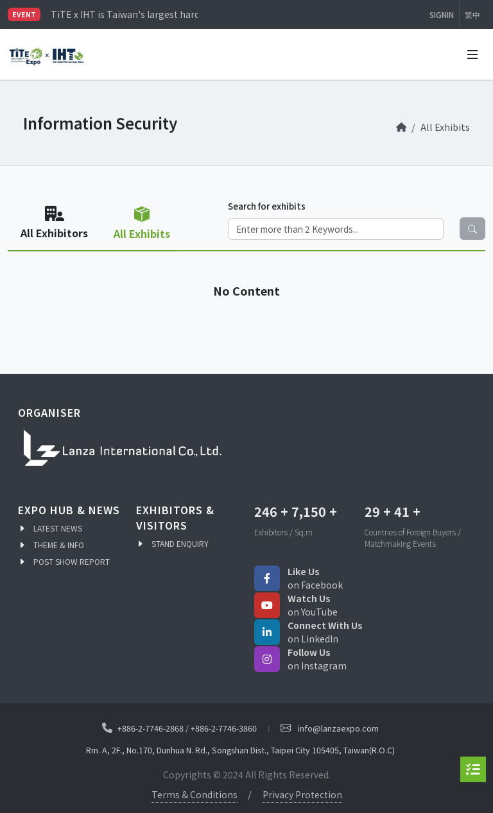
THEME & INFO (58, 544)
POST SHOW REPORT (71, 561)
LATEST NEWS (57, 528)
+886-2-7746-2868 (150, 727)
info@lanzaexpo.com (338, 728)
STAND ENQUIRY (180, 543)
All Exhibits (445, 126)
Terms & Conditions (194, 794)
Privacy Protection (302, 794)
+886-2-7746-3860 (224, 727)
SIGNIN (441, 14)
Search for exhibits (267, 205)
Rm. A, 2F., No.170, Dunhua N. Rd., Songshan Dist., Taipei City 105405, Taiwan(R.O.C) (240, 750)
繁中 (472, 14)
